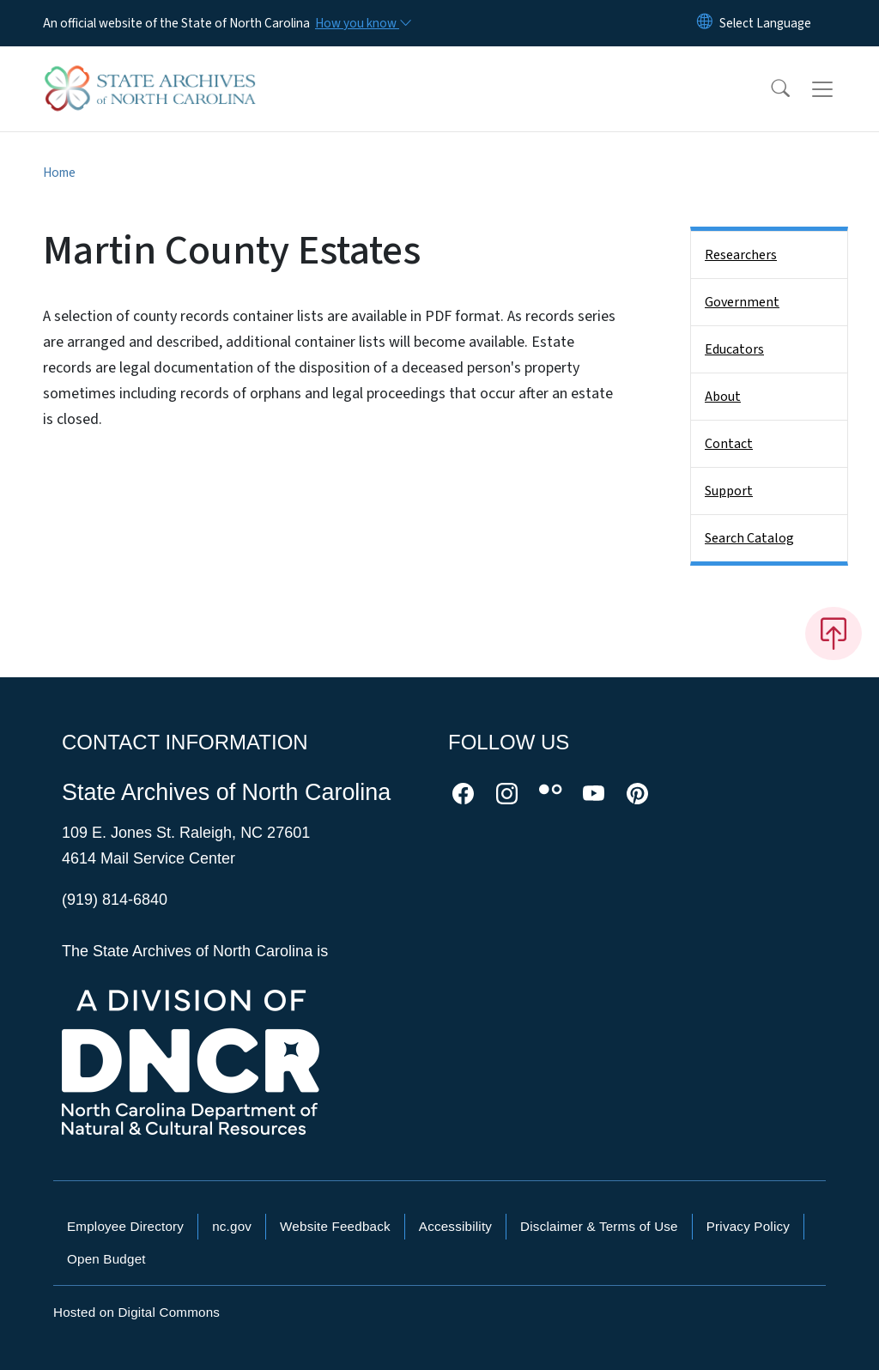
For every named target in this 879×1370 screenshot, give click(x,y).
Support (729, 491)
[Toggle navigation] (838, 89)
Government (742, 302)
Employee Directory (125, 1226)
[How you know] (362, 23)
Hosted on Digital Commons (136, 1312)
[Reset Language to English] (704, 23)
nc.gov (232, 1226)
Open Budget (106, 1259)
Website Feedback (335, 1226)
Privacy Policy (748, 1226)
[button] (769, 89)
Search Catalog (749, 538)
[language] (765, 23)
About (723, 396)
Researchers (741, 255)
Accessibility (455, 1226)
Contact (729, 443)
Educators (734, 349)
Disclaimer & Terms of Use (599, 1226)
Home (59, 172)
